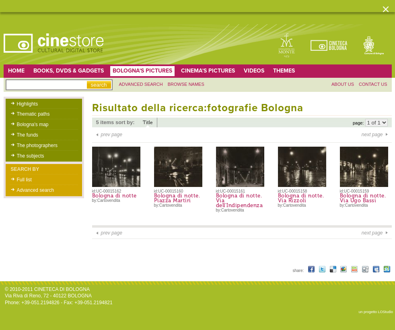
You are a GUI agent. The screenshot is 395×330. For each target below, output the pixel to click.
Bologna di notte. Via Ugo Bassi (363, 198)
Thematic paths (33, 114)
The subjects (30, 156)
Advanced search (141, 84)
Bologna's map (33, 124)
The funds (27, 135)
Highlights (27, 104)
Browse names (186, 84)
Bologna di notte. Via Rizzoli (301, 198)
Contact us (373, 84)
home (16, 70)
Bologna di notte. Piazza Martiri (177, 198)
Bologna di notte (114, 196)
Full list (24, 180)
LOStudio (385, 312)
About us (342, 84)
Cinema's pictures (208, 70)
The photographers (37, 145)
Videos (254, 70)
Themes (284, 70)
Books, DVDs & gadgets (68, 70)
